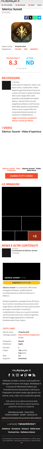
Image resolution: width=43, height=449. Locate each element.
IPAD (26, 49)
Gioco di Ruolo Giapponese (28, 335)
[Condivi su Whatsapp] (35, 18)
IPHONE (18, 49)
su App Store (21, 282)
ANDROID (34, 49)
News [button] (31, 5)
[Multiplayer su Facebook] (9, 375)
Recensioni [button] (20, 5)
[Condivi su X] (30, 18)
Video (39, 5)
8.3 (13, 62)
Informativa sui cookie (15, 412)
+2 (35, 236)
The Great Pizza (13, 432)
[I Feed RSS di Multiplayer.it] (34, 375)
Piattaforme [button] (7, 5)
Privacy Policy (29, 412)
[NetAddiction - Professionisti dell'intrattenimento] (26, 424)
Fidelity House (35, 428)
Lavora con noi (32, 414)
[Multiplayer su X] (13, 375)
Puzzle (21, 337)
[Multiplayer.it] (10, 1)
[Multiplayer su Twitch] (25, 375)
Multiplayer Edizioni (28, 432)
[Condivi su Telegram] (39, 18)
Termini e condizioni (12, 414)
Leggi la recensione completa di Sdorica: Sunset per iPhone (24, 119)
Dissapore (25, 428)
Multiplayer (6, 428)
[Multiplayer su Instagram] (17, 375)
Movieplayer (16, 428)
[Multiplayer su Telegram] (21, 375)
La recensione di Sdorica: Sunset (24, 250)
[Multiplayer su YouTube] (29, 375)
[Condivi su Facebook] (26, 18)
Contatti (23, 414)
